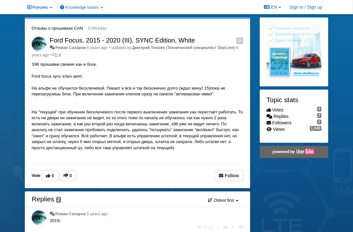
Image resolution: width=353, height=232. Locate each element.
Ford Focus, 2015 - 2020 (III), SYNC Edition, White (122, 40)
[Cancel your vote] (233, 227)
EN (272, 7)
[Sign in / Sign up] (306, 7)
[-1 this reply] (241, 227)
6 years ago (97, 214)
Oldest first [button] (223, 200)
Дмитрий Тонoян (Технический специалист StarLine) (183, 47)
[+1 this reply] (225, 227)
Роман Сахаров (70, 47)
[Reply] (205, 227)
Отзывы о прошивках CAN (57, 28)
